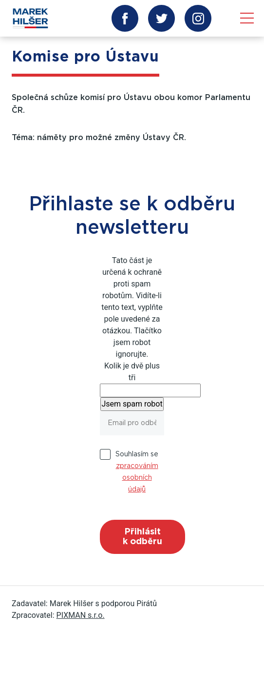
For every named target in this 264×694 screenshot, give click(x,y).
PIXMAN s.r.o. (81, 615)
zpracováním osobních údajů (137, 478)
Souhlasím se (136, 472)
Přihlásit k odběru (142, 537)
